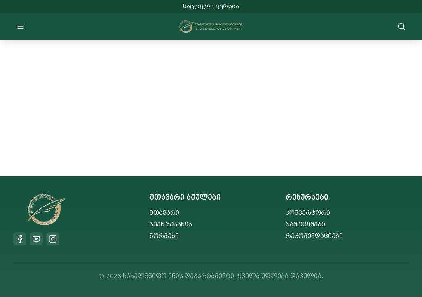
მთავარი (164, 213)
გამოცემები (305, 224)
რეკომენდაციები (314, 236)
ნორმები (164, 236)
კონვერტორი (308, 213)
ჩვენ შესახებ (171, 224)
